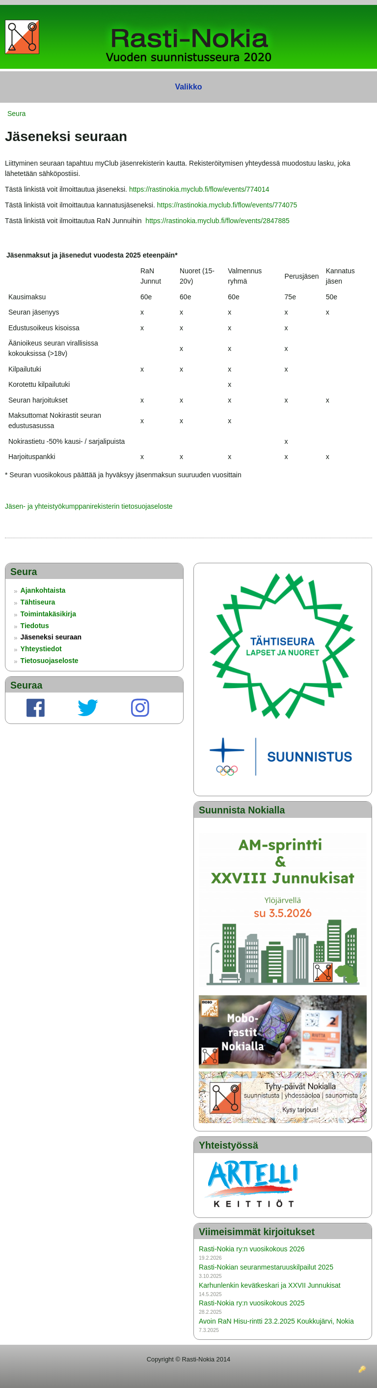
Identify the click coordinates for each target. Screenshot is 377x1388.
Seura (16, 113)
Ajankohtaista (43, 590)
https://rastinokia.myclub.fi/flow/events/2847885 (217, 221)
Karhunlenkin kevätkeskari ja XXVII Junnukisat (270, 1285)
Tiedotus (35, 626)
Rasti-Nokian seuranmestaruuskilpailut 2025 (266, 1267)
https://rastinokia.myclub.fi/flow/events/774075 (227, 205)
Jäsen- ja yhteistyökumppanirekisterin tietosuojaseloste (89, 506)
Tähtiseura (38, 602)
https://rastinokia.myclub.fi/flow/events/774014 (199, 189)
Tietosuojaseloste (50, 661)
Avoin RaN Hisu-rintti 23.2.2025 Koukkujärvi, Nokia (276, 1321)
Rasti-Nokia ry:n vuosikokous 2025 (252, 1303)
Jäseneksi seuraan (51, 637)
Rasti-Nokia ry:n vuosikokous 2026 (252, 1249)
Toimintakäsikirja (48, 614)
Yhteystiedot (41, 649)
